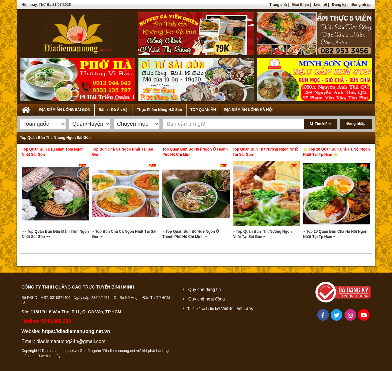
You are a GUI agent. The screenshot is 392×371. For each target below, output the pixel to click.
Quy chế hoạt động (206, 298)
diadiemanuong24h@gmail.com (70, 341)
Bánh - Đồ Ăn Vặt (114, 110)
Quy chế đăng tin (204, 289)
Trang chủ (278, 4)
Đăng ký (339, 4)
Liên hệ (320, 4)
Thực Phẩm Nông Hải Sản (159, 110)
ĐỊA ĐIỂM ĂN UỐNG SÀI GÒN (64, 110)
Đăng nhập (361, 4)
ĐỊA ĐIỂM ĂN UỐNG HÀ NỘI (248, 110)
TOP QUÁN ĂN (203, 110)
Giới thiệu (300, 4)
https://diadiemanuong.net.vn (76, 331)
